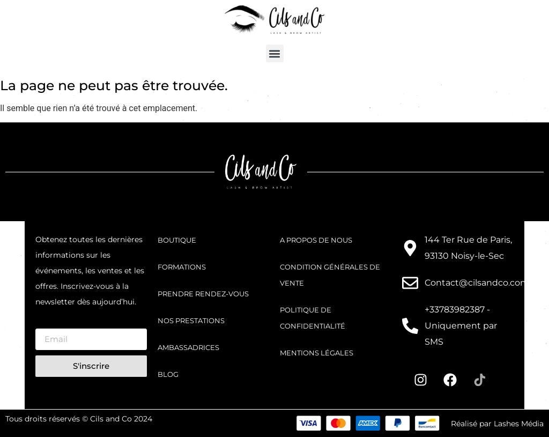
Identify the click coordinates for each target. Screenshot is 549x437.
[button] (275, 53)
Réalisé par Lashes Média (497, 423)
